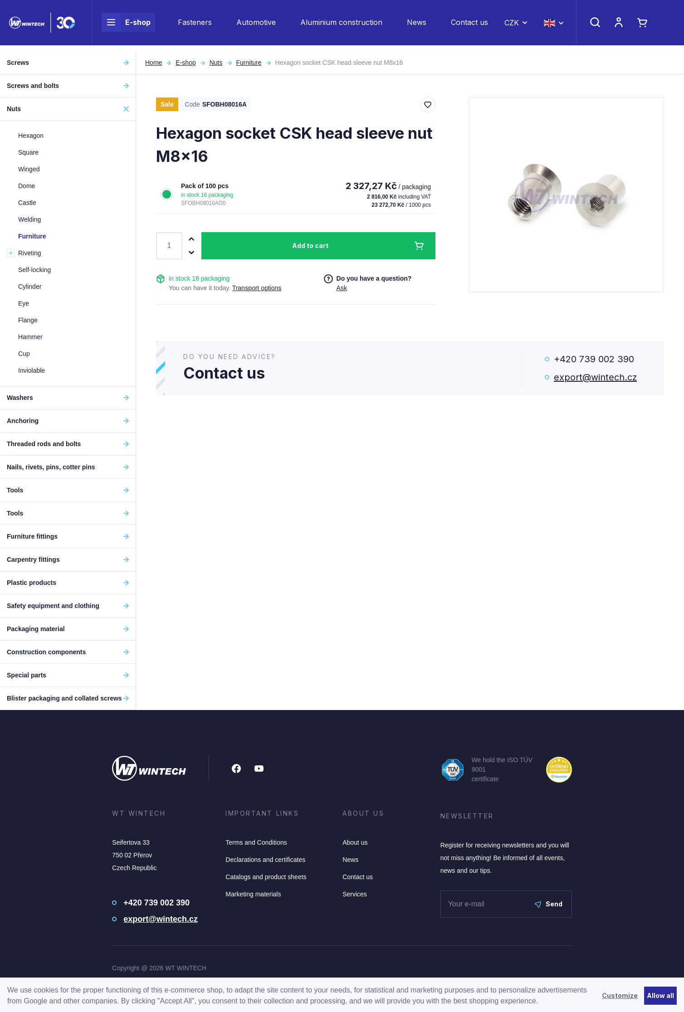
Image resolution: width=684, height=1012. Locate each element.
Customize (620, 995)
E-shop (126, 25)
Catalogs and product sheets (265, 877)
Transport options (256, 288)
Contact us (469, 25)
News (416, 25)
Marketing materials (253, 894)
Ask (342, 288)
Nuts (216, 62)
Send (548, 904)
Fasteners (195, 25)
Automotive (256, 25)
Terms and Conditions (256, 842)
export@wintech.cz (595, 377)
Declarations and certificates (265, 859)
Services (354, 894)
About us (354, 842)
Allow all (660, 995)
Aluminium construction (341, 25)
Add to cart (310, 245)
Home (153, 62)
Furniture (249, 62)
